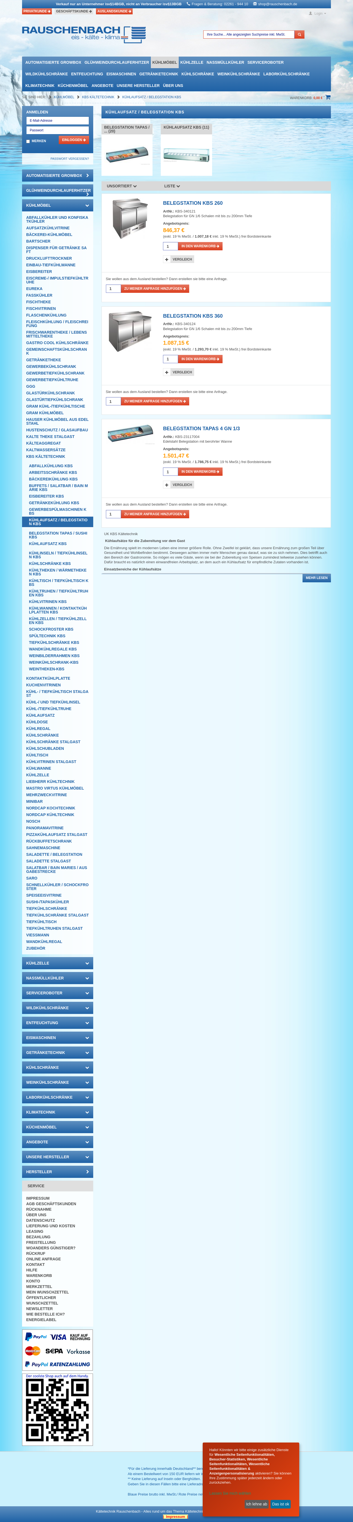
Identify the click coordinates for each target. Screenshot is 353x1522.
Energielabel (41, 1320)
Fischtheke (38, 302)
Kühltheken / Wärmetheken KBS (58, 572)
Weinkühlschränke (238, 74)
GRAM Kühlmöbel (45, 413)
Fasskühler (39, 295)
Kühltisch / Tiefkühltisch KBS (59, 582)
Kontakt (35, 1264)
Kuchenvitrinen (43, 685)
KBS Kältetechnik (98, 97)
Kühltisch (37, 755)
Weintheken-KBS (46, 669)
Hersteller (57, 1172)
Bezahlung (38, 1237)
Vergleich (182, 259)
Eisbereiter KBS (46, 496)
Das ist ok (280, 1504)
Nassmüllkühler (225, 62)
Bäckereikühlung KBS (53, 479)
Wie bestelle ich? (45, 1314)
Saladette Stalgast (48, 861)
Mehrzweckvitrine (46, 795)
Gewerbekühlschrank (51, 366)
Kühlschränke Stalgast (53, 742)
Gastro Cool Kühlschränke (57, 343)
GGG (30, 386)
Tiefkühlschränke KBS (54, 642)
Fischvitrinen (41, 308)
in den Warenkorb (200, 246)
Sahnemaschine (43, 848)
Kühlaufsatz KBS (48, 543)
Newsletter (39, 1308)
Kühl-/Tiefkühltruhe (48, 708)
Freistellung (41, 1242)
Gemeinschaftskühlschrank (56, 351)
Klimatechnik (40, 85)
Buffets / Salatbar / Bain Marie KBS (58, 488)
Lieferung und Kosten (50, 1226)
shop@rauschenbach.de (277, 4)
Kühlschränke (197, 74)
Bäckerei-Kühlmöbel (49, 234)
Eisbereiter (39, 271)
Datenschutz (40, 1220)
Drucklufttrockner (49, 258)
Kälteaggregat (43, 443)
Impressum (38, 1198)
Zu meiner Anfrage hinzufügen (155, 289)
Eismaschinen (121, 74)
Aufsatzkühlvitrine (47, 228)
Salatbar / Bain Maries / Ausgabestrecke (56, 869)
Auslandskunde (114, 11)
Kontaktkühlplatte (48, 678)
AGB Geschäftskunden (51, 1204)
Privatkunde (36, 11)
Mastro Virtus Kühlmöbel (55, 788)
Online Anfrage (43, 1259)
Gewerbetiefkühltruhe (52, 380)
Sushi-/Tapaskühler (47, 902)
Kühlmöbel (165, 62)
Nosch (33, 821)
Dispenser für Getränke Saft (56, 250)
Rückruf (35, 1253)
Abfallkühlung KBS (51, 466)
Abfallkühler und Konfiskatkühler (57, 219)
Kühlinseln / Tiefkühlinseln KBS (58, 555)
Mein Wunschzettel (47, 1292)
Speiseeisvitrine (43, 895)
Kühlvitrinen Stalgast (51, 761)
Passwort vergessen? (69, 158)
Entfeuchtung (87, 74)
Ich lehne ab (256, 1504)
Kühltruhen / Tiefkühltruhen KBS (58, 593)
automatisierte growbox (53, 62)
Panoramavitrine (45, 828)
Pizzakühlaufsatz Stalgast (56, 834)
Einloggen (73, 140)
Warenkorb (39, 1275)
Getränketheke (43, 360)
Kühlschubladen (45, 748)
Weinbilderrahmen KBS (54, 656)
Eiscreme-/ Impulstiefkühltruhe (57, 280)
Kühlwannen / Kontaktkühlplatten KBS (58, 610)
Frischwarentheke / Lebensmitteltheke (56, 334)
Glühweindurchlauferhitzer (116, 62)
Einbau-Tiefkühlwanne (51, 265)
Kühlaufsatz (40, 715)
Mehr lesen (317, 578)
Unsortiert (122, 186)
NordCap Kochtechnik (50, 808)
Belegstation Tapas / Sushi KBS (58, 535)
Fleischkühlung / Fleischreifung (57, 324)
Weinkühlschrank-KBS (54, 662)
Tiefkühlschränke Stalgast (57, 915)
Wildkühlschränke (46, 74)
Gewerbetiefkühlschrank (55, 373)
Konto (33, 1281)
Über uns (173, 85)
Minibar (34, 801)
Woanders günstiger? (51, 1248)
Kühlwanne (38, 768)
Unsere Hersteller (138, 85)
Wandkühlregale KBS (53, 649)
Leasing (34, 1231)
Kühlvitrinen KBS (48, 601)
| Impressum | (175, 1517)
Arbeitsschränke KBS (53, 472)
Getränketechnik (158, 74)
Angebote (102, 85)
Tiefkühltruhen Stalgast (54, 928)
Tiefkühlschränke (46, 908)
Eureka (34, 288)
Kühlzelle (191, 62)
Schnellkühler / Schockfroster (57, 887)
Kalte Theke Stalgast (50, 436)
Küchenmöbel (73, 85)
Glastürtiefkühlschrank (54, 399)
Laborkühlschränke (286, 74)
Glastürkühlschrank (50, 393)
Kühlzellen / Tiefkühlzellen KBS (58, 621)
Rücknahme (39, 1209)
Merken (39, 141)
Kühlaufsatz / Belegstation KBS (151, 97)
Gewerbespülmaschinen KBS (57, 511)
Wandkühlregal (44, 941)
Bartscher (38, 241)
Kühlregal (38, 728)
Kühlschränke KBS (50, 563)
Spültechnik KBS (47, 636)
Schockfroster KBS (51, 629)
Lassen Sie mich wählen (230, 1493)
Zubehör (35, 948)
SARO (31, 878)
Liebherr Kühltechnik (50, 781)
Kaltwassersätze (46, 450)
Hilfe (31, 1270)
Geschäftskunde (74, 11)
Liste (172, 186)
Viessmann (37, 935)
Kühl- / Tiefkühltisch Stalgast (57, 693)
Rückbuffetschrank (49, 841)
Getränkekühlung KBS (54, 503)
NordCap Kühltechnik (50, 814)
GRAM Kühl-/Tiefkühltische (55, 406)
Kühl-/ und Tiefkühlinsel (53, 702)
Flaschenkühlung (46, 315)
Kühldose (37, 722)
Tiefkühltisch (41, 922)
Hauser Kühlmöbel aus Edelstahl (57, 421)
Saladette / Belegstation (54, 854)
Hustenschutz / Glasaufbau (57, 430)
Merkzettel (39, 1286)
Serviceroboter (265, 62)
